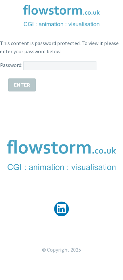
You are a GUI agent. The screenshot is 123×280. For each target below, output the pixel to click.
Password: (48, 65)
